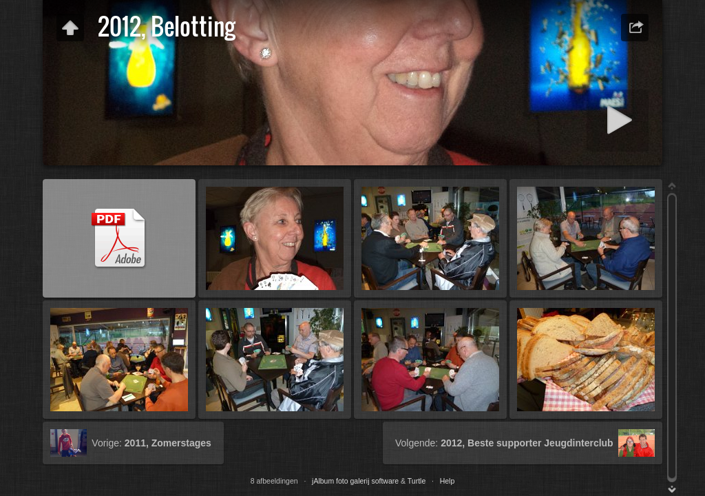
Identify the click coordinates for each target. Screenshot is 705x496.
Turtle (416, 481)
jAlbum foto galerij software (355, 481)
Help (447, 481)
